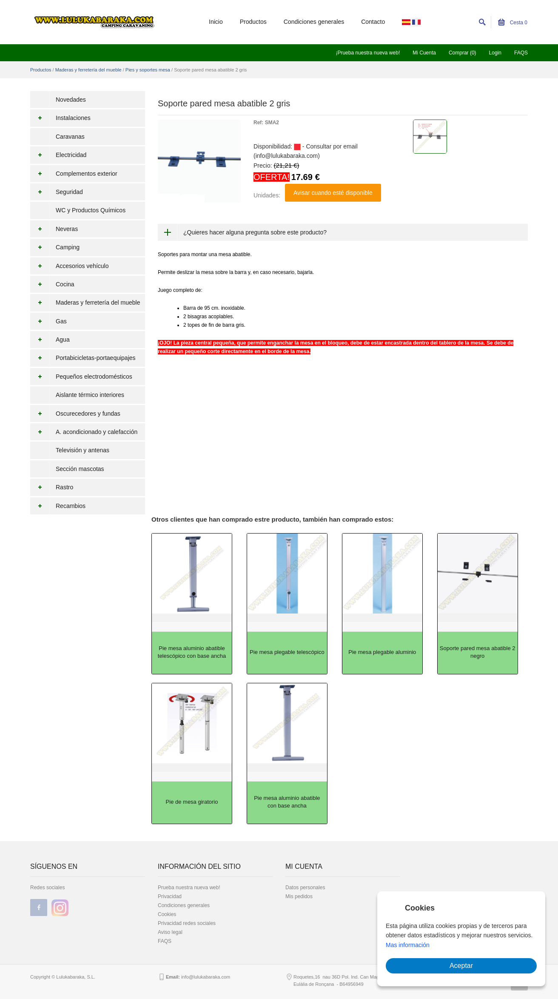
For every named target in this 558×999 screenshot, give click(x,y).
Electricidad (58, 154)
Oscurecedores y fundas (75, 413)
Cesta (512, 22)
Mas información (408, 945)
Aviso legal (170, 932)
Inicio (216, 21)
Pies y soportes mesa (147, 69)
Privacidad (170, 896)
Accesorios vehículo (69, 265)
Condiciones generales (314, 21)
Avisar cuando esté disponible (333, 192)
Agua (50, 339)
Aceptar (461, 965)
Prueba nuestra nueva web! (189, 888)
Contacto (373, 21)
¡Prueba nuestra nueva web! (368, 53)
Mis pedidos (299, 896)
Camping (55, 247)
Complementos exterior (73, 173)
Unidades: (266, 195)
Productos (253, 21)
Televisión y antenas (82, 450)
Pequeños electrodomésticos (81, 376)
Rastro (51, 487)
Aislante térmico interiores (90, 394)
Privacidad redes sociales (187, 923)
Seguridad (56, 191)
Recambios (57, 505)
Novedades (71, 99)
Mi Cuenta (424, 53)
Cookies (167, 914)
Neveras (54, 228)
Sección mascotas (80, 468)
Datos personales (305, 888)
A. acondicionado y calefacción (83, 431)
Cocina (52, 284)
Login (495, 53)
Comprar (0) (462, 53)
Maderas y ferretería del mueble (88, 69)
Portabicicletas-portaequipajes (83, 357)
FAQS (521, 53)
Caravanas (70, 136)
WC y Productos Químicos (90, 210)
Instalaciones (60, 117)
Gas (48, 321)
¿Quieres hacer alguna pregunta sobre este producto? (255, 232)
